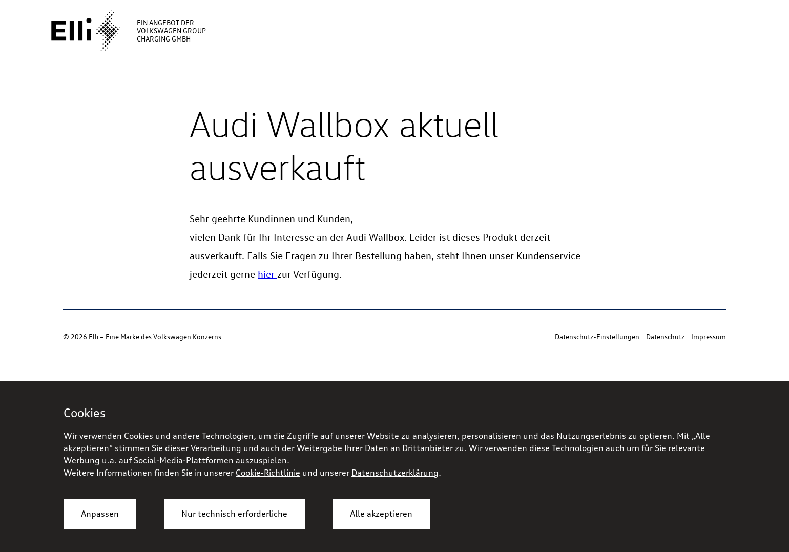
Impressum (708, 336)
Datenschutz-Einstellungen (597, 336)
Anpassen (100, 513)
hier (267, 274)
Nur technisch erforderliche (234, 513)
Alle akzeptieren (381, 513)
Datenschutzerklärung (395, 472)
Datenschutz (665, 336)
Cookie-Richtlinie (268, 472)
